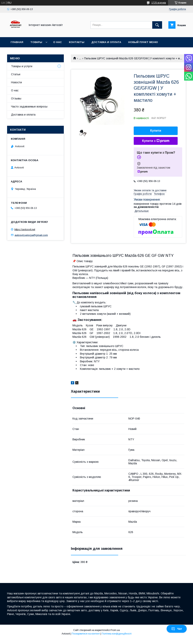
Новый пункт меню (143, 42)
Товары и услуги (21, 66)
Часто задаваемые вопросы (29, 106)
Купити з (155, 141)
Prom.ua (115, 630)
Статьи (15, 74)
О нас (57, 42)
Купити (155, 130)
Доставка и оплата (106, 42)
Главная (17, 42)
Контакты (76, 42)
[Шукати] (157, 25)
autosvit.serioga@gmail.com (31, 234)
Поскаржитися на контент (86, 633)
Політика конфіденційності (117, 633)
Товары (36, 42)
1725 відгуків (158, 2)
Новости (16, 82)
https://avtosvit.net (24, 229)
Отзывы (16, 98)
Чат (176, 629)
